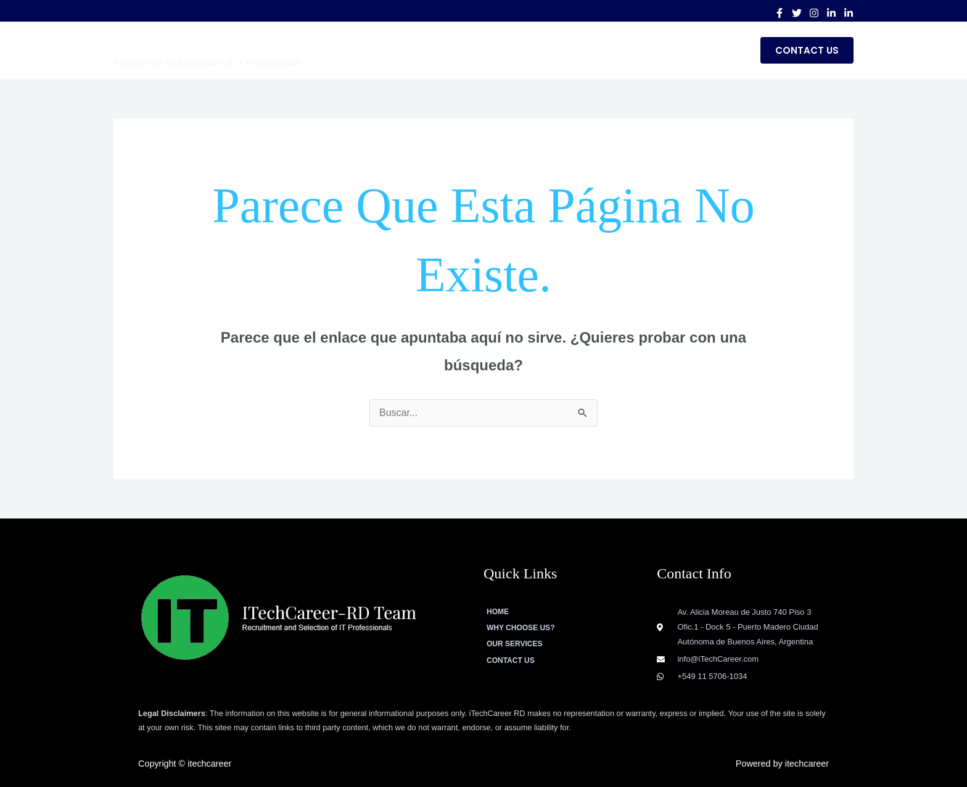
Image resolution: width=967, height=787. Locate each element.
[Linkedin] (831, 13)
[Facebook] (779, 13)
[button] (807, 50)
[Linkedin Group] (849, 13)
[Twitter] (797, 13)
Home (476, 50)
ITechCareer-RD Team (211, 43)
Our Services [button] (647, 50)
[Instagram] (814, 13)
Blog (725, 50)
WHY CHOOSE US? (552, 50)
